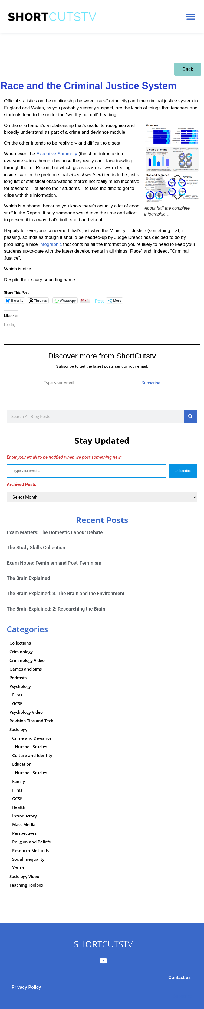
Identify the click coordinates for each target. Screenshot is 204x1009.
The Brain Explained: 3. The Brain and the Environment (65, 593)
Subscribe (150, 383)
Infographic (50, 244)
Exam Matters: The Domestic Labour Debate (55, 532)
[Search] (190, 416)
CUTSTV (103, 944)
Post (99, 301)
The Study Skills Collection (36, 547)
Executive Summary (56, 153)
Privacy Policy (26, 987)
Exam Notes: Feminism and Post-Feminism (54, 563)
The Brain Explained (28, 578)
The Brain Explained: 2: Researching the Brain (56, 609)
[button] (190, 16)
